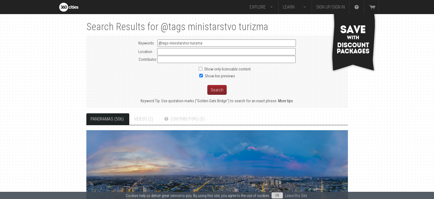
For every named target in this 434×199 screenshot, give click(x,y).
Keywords (217, 43)
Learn (295, 7)
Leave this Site (296, 195)
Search (217, 90)
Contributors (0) (184, 119)
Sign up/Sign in (330, 7)
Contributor (147, 59)
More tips (285, 101)
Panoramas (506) (107, 119)
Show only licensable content (227, 69)
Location (145, 51)
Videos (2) (143, 119)
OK (277, 195)
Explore (262, 7)
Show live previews (220, 76)
